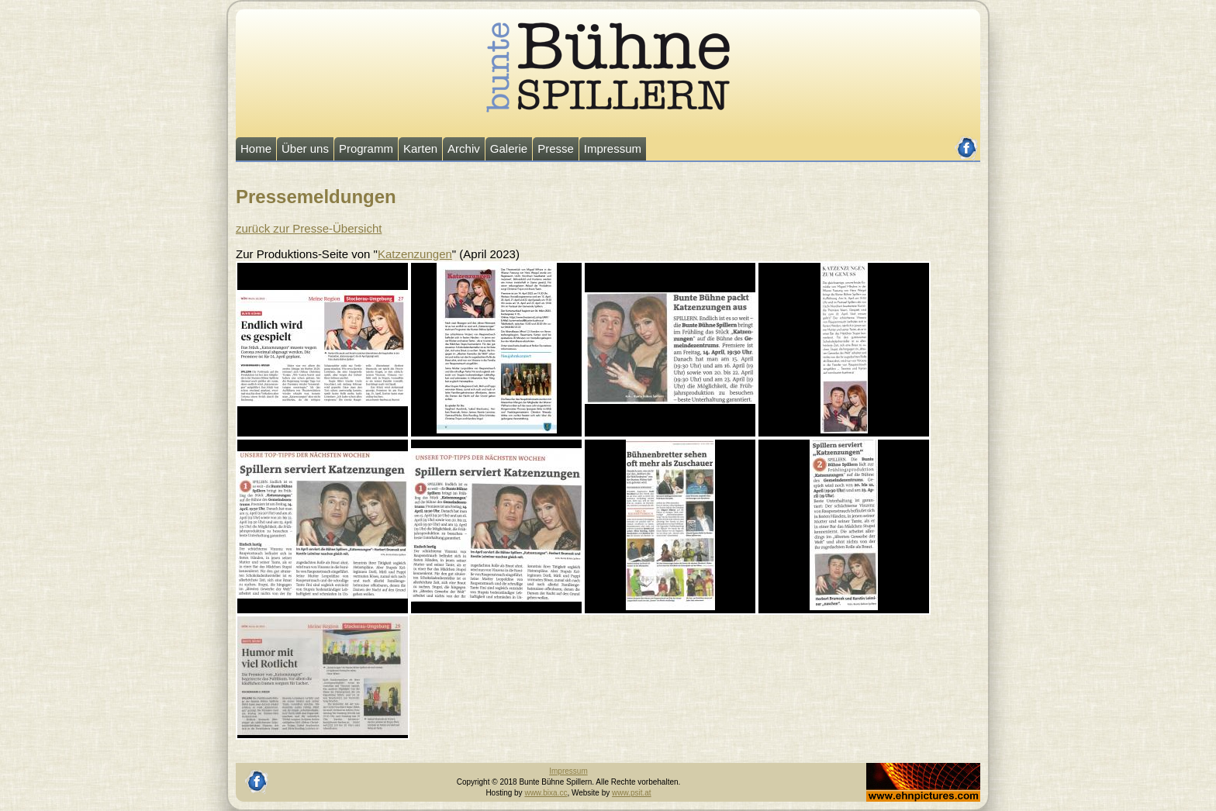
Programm (366, 148)
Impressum (612, 148)
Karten (420, 148)
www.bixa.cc (545, 793)
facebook (966, 141)
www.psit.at (631, 793)
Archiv (463, 148)
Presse (555, 148)
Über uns (305, 148)
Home (255, 148)
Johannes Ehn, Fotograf (907, 768)
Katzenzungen (415, 254)
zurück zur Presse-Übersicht (309, 228)
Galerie (508, 148)
